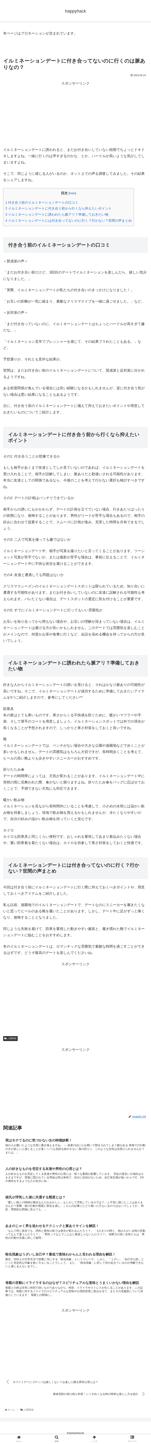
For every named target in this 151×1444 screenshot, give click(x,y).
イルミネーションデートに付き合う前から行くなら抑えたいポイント (58, 208)
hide (72, 193)
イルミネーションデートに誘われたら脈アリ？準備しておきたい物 (56, 214)
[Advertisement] (75, 114)
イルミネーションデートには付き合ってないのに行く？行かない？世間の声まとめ (68, 220)
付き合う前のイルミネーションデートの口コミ (41, 202)
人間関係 (10, 1038)
